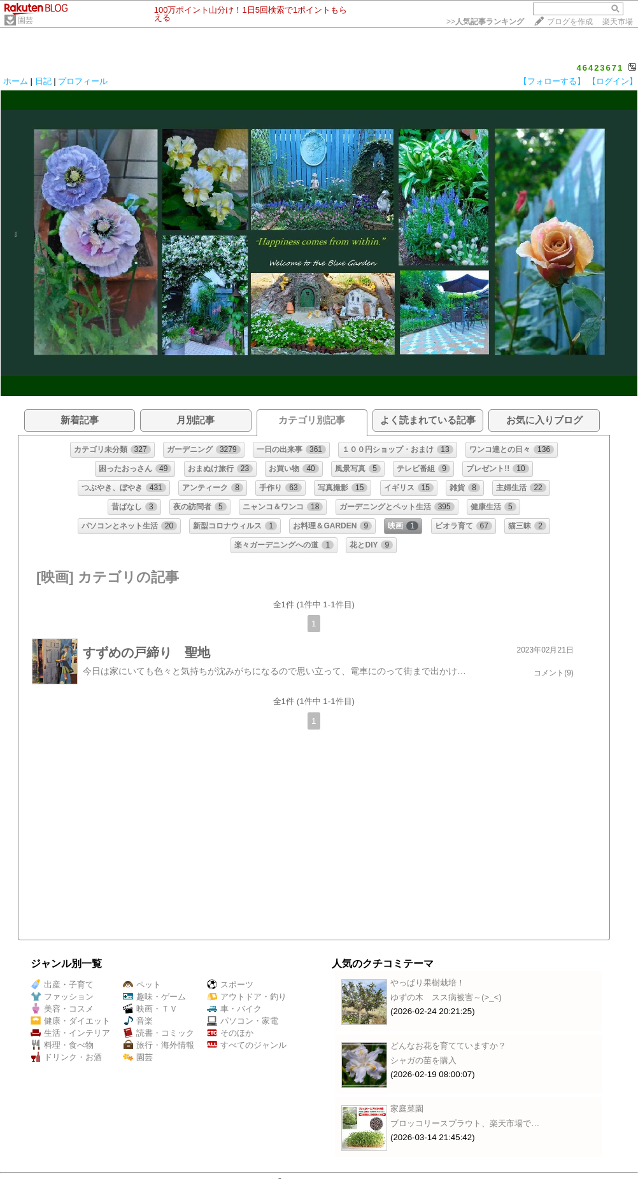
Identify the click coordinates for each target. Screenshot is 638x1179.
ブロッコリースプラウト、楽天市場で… (464, 1123)
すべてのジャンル (247, 1045)
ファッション (62, 996)
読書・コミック (158, 1033)
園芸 (25, 20)
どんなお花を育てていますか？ (448, 1045)
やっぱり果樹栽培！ (427, 982)
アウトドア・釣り (247, 996)
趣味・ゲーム (154, 996)
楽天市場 (617, 21)
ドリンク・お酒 (66, 1057)
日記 (43, 81)
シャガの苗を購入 (423, 1060)
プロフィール (83, 81)
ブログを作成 (570, 21)
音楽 (138, 1021)
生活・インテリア (70, 1033)
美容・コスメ (62, 1008)
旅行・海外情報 (158, 1045)
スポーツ (230, 984)
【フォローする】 (552, 81)
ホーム (15, 81)
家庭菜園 (406, 1108)
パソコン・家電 (242, 1021)
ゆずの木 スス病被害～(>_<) (446, 997)
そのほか (230, 1033)
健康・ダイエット (70, 1021)
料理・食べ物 (62, 1045)
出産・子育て (62, 984)
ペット (142, 984)
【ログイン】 (612, 81)
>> (485, 21)
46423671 (599, 68)
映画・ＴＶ (150, 1008)
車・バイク (234, 1008)
